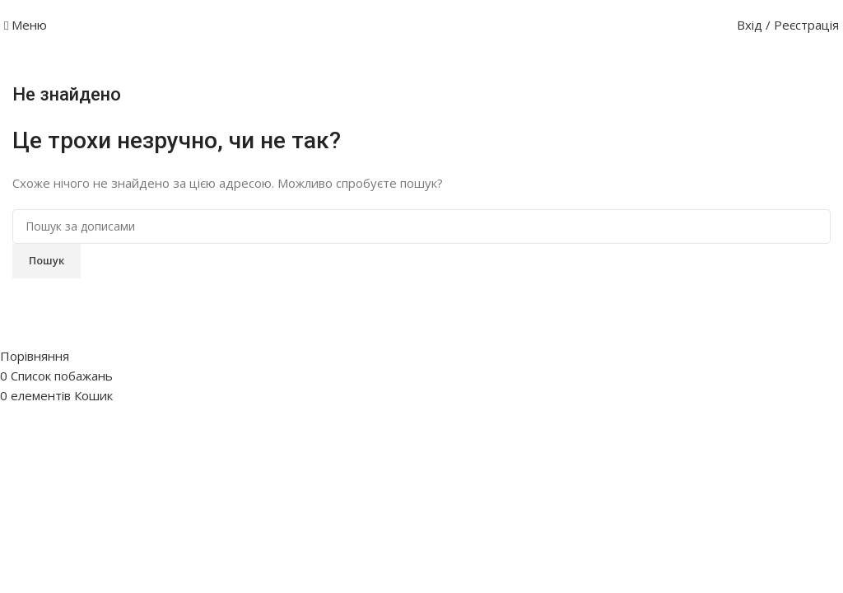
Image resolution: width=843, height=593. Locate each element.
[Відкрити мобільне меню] (25, 24)
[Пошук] (421, 226)
